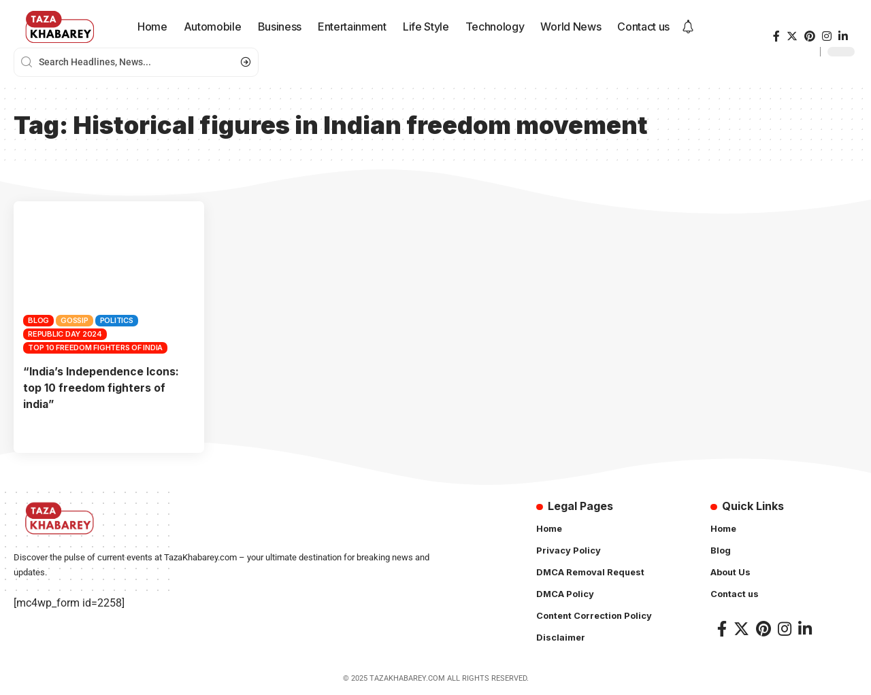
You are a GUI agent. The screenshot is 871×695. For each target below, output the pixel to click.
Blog (38, 320)
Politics (116, 320)
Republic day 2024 (65, 334)
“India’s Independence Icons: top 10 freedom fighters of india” (101, 387)
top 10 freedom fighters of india (95, 347)
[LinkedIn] (843, 36)
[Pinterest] (810, 36)
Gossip (74, 320)
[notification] (688, 27)
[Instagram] (827, 36)
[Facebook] (776, 36)
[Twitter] (792, 36)
